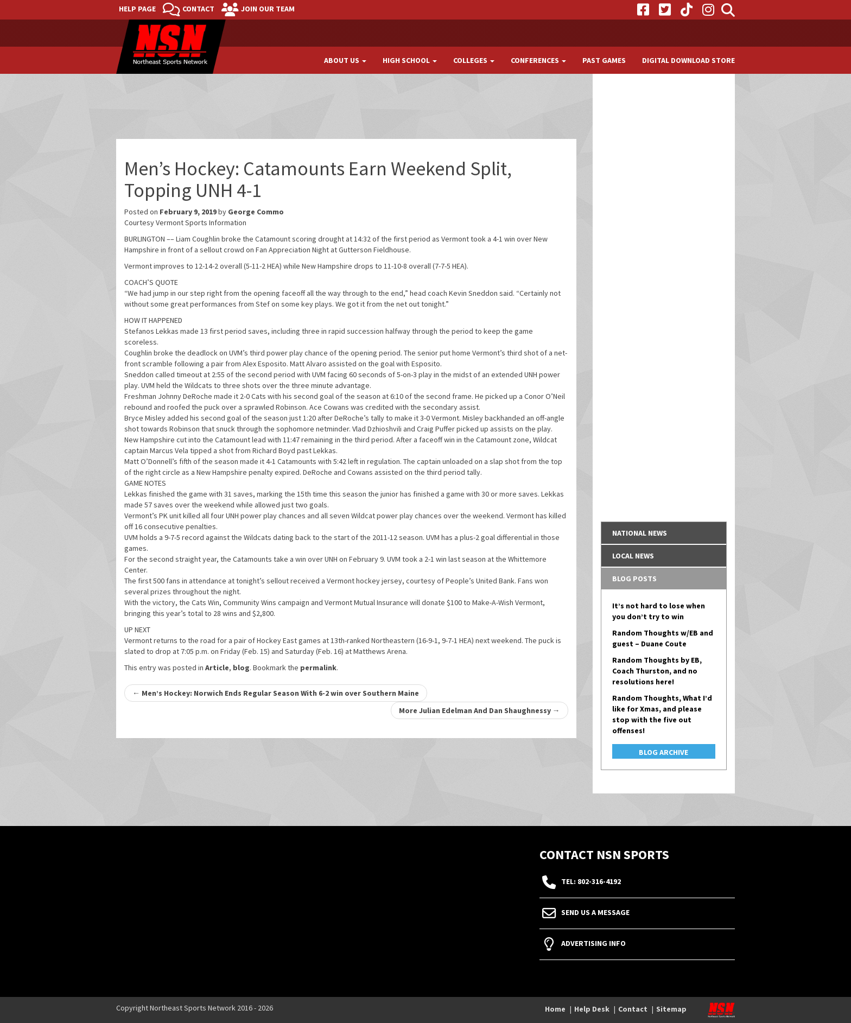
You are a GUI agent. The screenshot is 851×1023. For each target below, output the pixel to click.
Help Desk (591, 1009)
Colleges (473, 60)
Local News (633, 556)
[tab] (664, 533)
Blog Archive (663, 752)
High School (410, 60)
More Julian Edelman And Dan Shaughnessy (479, 710)
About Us (345, 60)
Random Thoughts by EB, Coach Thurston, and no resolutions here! (657, 671)
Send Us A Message (595, 913)
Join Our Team (268, 9)
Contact (198, 9)
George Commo (256, 212)
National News (639, 533)
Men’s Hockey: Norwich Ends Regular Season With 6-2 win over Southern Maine (275, 693)
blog (241, 667)
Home (555, 1009)
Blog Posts (634, 578)
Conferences (538, 60)
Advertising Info (593, 944)
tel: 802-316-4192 (591, 882)
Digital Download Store (688, 60)
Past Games (604, 60)
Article (217, 667)
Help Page (137, 9)
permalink (318, 667)
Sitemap (671, 1009)
